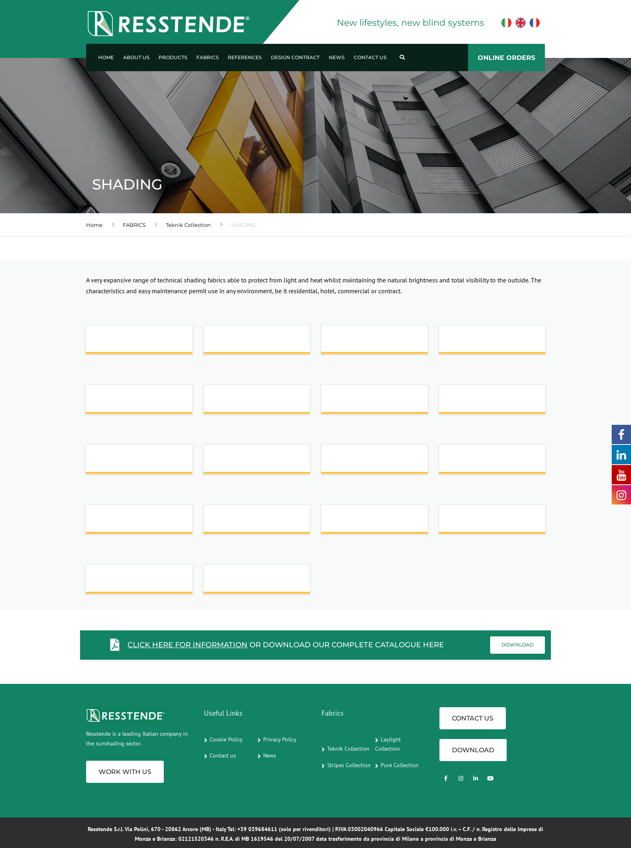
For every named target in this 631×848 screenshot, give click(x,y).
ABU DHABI (116, 342)
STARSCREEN (118, 581)
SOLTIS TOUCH (239, 522)
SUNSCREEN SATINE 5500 (490, 522)
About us (136, 57)
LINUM (108, 402)
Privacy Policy (280, 739)
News (336, 57)
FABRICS (134, 225)
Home (106, 57)
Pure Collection (400, 765)
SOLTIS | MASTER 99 (481, 462)
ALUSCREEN (235, 342)
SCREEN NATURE (477, 402)
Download (517, 645)
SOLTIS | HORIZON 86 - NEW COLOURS (368, 461)
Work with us (125, 772)
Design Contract (295, 57)
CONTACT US (472, 718)
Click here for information (187, 644)
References (245, 57)
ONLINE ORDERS (506, 58)
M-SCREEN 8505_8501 (249, 402)
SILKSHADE (115, 462)
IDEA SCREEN (472, 342)
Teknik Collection (188, 225)
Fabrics (207, 57)
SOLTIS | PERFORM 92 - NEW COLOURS (133, 521)
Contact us (370, 57)
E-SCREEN (349, 342)
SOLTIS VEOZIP (356, 522)
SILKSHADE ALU (241, 462)
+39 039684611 (257, 829)
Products (173, 57)
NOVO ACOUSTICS (361, 402)
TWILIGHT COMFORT (248, 581)
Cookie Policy (226, 739)
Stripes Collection (349, 765)
